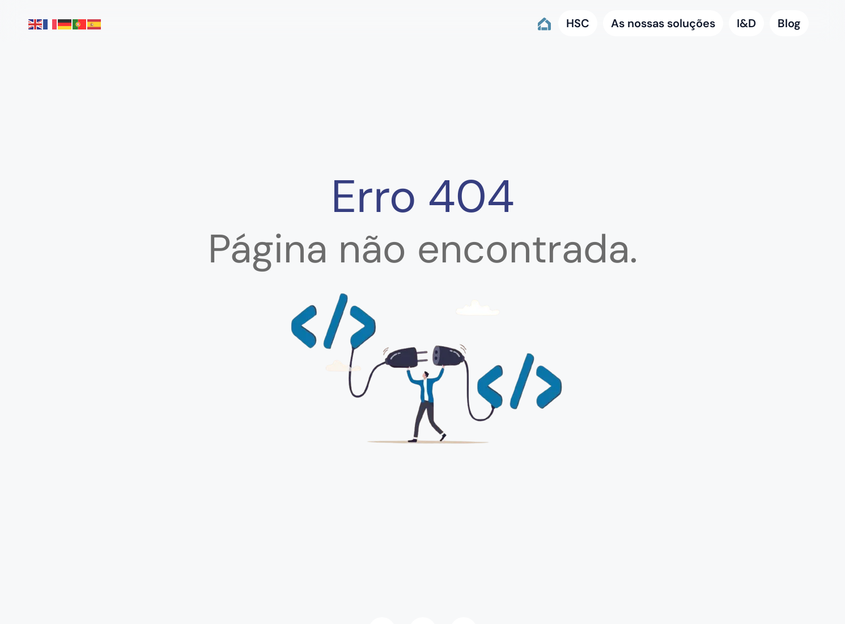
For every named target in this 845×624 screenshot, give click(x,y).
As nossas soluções (663, 23)
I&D (746, 23)
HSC (577, 23)
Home (543, 23)
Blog (789, 23)
